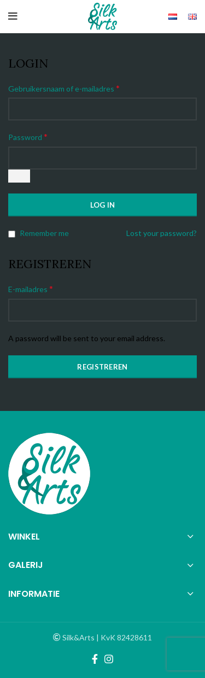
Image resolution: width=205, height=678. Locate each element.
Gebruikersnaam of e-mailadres (64, 88)
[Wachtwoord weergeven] (19, 176)
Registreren (102, 366)
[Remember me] (11, 234)
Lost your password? (161, 233)
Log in (102, 205)
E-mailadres (30, 288)
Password (28, 136)
